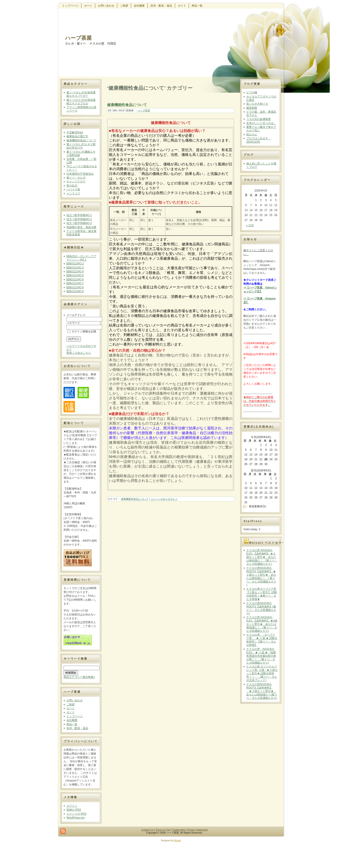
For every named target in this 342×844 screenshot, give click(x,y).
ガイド (70, 712)
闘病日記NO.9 (75, 291)
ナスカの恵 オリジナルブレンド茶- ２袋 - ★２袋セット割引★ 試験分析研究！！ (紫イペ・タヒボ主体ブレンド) (262, 673)
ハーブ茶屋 (78, 38)
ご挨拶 (70, 704)
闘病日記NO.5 (75, 275)
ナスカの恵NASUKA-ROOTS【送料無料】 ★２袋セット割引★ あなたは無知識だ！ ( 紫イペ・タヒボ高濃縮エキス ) (261, 576)
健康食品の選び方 (77, 136)
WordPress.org (75, 817)
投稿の (73, 809)
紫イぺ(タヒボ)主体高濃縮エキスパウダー (80, 94)
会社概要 (71, 720)
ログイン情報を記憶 (81, 331)
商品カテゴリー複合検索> (79, 677)
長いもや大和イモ (257, 103)
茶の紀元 (71, 185)
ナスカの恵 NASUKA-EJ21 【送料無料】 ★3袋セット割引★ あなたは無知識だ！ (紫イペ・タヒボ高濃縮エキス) (261, 624)
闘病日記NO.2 (75, 263)
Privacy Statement (197, 829)
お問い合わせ (74, 700)
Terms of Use (163, 829)
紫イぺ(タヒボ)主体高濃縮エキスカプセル (80, 101)
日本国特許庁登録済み (80, 173)
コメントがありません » (163, 499)
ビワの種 (251, 92)
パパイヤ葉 (73, 189)
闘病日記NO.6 (75, 279)
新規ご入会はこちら (78, 352)
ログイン (71, 805)
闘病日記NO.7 (75, 283)
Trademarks (178, 829)
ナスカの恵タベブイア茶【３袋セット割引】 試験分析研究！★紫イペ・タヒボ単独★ (261, 594)
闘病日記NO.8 (75, 287)
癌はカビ (251, 134)
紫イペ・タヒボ (76, 177)
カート (70, 708)
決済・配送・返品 (77, 728)
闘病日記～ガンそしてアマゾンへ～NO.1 (81, 258)
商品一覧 (71, 724)
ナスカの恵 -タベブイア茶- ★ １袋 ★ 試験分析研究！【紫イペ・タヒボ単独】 (261, 640)
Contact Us (147, 829)
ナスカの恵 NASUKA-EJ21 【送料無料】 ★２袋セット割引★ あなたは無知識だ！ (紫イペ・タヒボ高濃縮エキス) (261, 557)
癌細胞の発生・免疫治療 (81, 227)
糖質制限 (251, 108)
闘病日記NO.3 (75, 267)
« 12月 (250, 225)
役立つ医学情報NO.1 (79, 215)
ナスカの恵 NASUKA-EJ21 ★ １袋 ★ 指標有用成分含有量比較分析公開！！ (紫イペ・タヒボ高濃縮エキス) (261, 655)
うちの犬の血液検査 (258, 119)
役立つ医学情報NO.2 (79, 219)
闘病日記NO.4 (75, 271)
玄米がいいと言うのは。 (261, 123)
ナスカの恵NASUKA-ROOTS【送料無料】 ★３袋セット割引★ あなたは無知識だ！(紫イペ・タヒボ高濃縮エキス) (261, 691)
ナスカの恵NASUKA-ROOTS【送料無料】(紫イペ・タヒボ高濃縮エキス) (261, 608)
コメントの (76, 813)
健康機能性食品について (81, 140)
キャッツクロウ (76, 181)
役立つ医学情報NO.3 (79, 223)
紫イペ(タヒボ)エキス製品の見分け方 (80, 146)
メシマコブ (73, 193)
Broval (177, 840)
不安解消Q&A (74, 132)
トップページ (74, 716)
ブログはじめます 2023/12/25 (258, 140)
